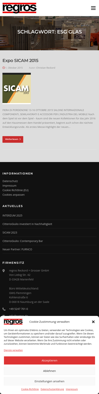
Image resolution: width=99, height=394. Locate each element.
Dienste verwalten (13, 350)
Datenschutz (10, 181)
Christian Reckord (45, 67)
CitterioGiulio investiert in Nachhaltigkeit (27, 224)
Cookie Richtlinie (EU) (15, 190)
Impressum (72, 389)
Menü (93, 8)
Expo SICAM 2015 (20, 60)
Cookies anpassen (13, 194)
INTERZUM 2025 (12, 215)
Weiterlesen (13, 139)
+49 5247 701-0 (18, 309)
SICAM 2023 (9, 232)
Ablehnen (49, 371)
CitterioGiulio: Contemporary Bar (22, 241)
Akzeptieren (49, 360)
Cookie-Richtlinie (30, 389)
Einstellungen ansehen (49, 381)
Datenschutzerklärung (52, 389)
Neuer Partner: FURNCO (17, 249)
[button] (93, 322)
